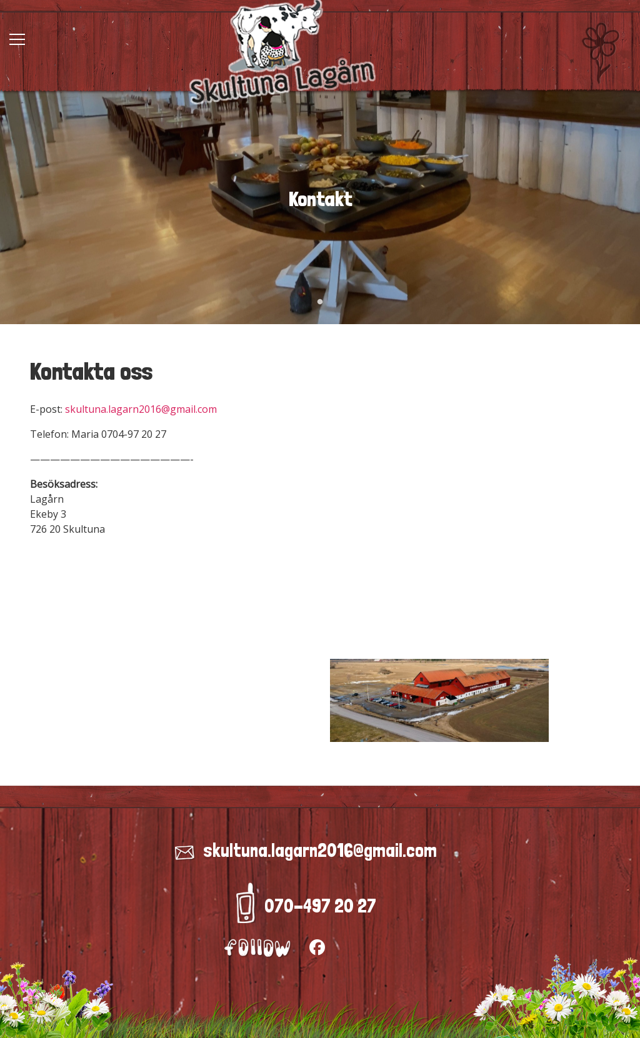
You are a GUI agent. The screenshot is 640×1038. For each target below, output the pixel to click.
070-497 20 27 (320, 906)
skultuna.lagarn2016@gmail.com (141, 409)
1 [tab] (320, 302)
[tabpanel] (320, 199)
